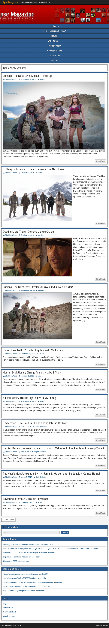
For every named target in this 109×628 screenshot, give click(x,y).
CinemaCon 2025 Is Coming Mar (16, 561)
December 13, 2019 (28, 79)
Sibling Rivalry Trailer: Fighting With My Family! (30, 398)
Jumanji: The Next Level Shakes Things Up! (28, 75)
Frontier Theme (102, 625)
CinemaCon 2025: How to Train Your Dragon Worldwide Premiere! (29, 553)
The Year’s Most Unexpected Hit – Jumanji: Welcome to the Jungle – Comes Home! (51, 473)
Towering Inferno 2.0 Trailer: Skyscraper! (26, 499)
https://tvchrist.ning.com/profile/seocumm (19, 591)
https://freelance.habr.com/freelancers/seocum (21, 586)
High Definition (40, 452)
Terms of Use (54, 55)
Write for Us (53, 41)
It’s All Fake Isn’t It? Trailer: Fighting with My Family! (33, 350)
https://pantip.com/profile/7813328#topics (19, 578)
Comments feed (9, 612)
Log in (5, 604)
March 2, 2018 (26, 477)
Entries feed (8, 608)
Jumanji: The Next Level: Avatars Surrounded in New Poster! (38, 287)
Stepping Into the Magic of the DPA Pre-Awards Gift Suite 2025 (28, 544)
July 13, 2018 (26, 427)
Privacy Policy (54, 46)
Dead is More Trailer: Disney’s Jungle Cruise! (29, 231)
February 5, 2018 (27, 502)
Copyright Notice (54, 50)
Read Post (100, 161)
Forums (54, 60)
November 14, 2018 (28, 401)
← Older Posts (8, 520)
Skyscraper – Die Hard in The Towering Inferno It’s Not (35, 423)
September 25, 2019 (29, 290)
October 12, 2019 (27, 235)
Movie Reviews (41, 427)
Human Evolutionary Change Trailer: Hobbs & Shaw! (32, 372)
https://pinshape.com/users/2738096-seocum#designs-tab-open (28, 582)
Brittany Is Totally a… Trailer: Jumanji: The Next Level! (34, 169)
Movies (42, 79)
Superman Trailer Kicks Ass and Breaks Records (22, 557)
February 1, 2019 (27, 376)
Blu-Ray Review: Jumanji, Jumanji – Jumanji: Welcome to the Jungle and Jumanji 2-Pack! (54, 448)
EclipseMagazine (10, 2)
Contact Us (54, 26)
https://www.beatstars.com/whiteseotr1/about (20, 574)
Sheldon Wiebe (11, 79)
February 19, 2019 (28, 354)
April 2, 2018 (26, 452)
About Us (54, 36)
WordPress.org (9, 616)
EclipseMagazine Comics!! (54, 31)
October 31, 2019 (27, 173)
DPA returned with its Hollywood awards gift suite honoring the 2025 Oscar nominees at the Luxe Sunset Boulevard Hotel (50, 549)
